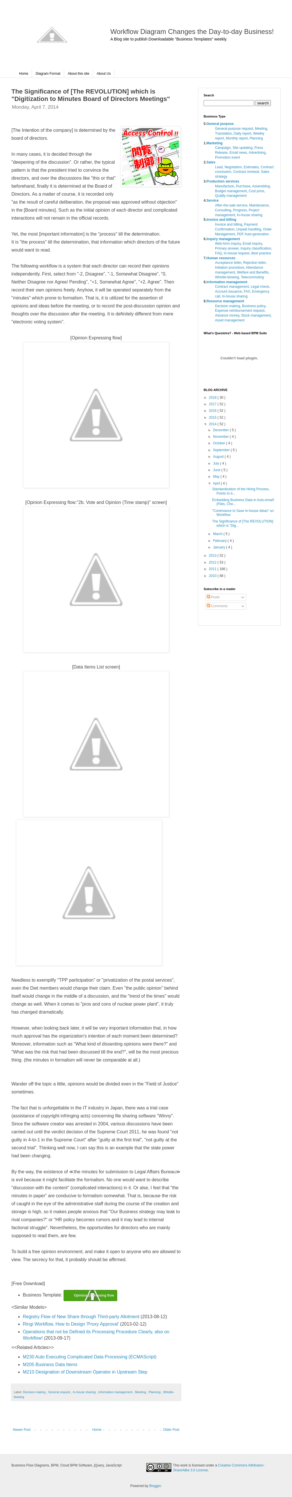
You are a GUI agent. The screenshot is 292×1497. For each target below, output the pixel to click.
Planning (155, 1392)
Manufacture (224, 186)
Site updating (242, 148)
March (218, 534)
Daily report (242, 133)
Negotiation (233, 167)
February (220, 541)
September (222, 450)
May (216, 477)
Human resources (220, 258)
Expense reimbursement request (239, 311)
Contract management (232, 287)
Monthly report (237, 138)
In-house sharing (84, 1392)
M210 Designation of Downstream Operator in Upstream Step (85, 1372)
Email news (238, 153)
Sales (210, 162)
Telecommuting (252, 277)
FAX (247, 291)
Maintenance (259, 205)
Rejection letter (254, 263)
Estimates (251, 167)
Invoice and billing (221, 220)
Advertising (257, 153)
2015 (213, 418)
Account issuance (228, 291)
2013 (213, 556)
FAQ (218, 253)
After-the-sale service (231, 205)
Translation (223, 133)
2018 (213, 398)
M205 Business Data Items (50, 1364)
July (216, 463)
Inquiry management (223, 239)
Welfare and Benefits (253, 272)
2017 (213, 404)
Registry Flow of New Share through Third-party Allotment (81, 1316)
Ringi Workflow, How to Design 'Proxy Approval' (71, 1324)
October (219, 443)
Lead (219, 167)
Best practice (261, 253)
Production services (222, 181)
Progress (240, 210)
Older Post (171, 1430)
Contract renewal (246, 172)
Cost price (256, 191)
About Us (104, 74)
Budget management (231, 191)
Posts (213, 597)
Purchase (243, 186)
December (221, 430)
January (219, 547)
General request (59, 1392)
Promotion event (227, 157)
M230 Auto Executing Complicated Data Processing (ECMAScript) (90, 1356)
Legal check (260, 287)
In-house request (237, 253)
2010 (213, 576)
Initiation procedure (229, 268)
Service (212, 200)
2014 (213, 424)
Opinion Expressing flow (94, 1295)
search (263, 103)
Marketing (214, 143)
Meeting (141, 1392)
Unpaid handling (248, 229)
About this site (78, 74)
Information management (115, 1392)
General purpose (220, 124)
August (219, 457)
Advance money (227, 315)
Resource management (225, 301)
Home (23, 74)
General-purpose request (234, 129)
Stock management (256, 315)
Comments (217, 606)
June (217, 470)
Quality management (231, 196)
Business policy (253, 306)
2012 (213, 562)
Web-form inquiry (228, 244)
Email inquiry (252, 244)
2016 (213, 411)
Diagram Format (48, 74)
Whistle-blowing (227, 277)
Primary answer (227, 248)
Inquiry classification (255, 248)
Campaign (223, 148)
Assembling (261, 186)
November (221, 437)
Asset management (229, 320)
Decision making (34, 1392)
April (217, 483)
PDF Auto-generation (253, 234)
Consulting (223, 210)
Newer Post (22, 1430)
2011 (213, 569)
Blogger (155, 1486)
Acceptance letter (228, 263)
